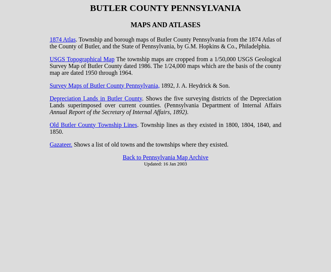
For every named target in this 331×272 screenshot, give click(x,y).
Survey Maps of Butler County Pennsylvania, (105, 85)
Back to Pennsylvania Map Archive (165, 157)
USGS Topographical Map (82, 59)
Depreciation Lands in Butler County (96, 98)
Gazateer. (61, 144)
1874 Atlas (63, 39)
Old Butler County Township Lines (93, 125)
